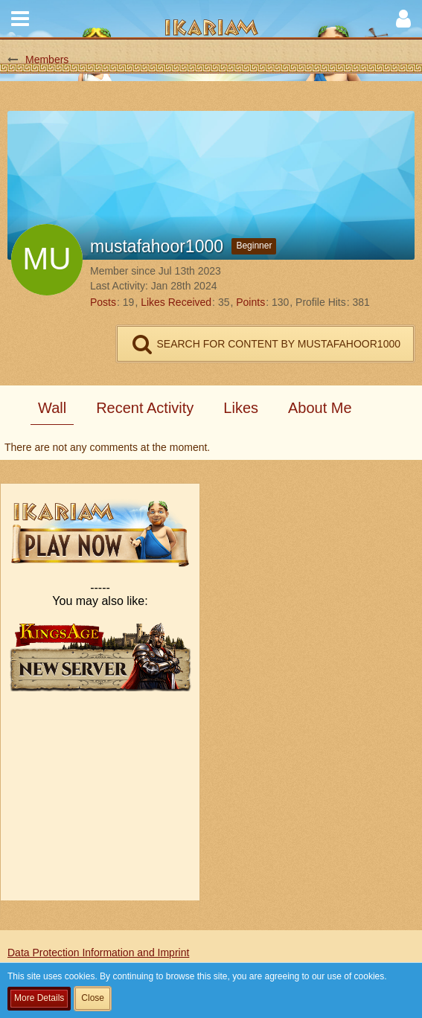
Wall (52, 408)
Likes (240, 408)
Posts (103, 302)
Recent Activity (145, 408)
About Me (320, 408)
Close (92, 998)
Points (250, 302)
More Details (39, 998)
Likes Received (176, 302)
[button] (20, 19)
